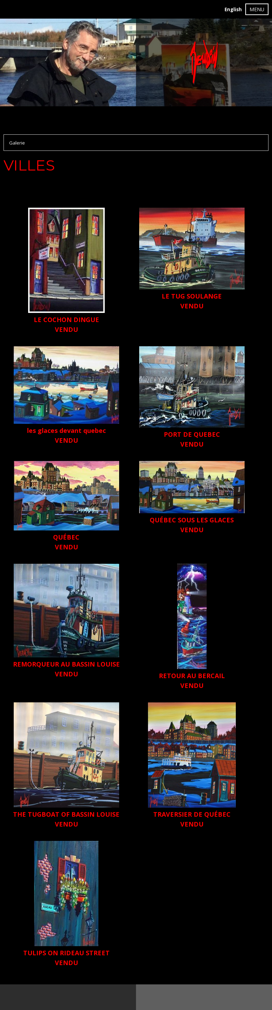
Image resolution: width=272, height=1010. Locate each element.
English (233, 9)
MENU (257, 9)
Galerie (17, 143)
